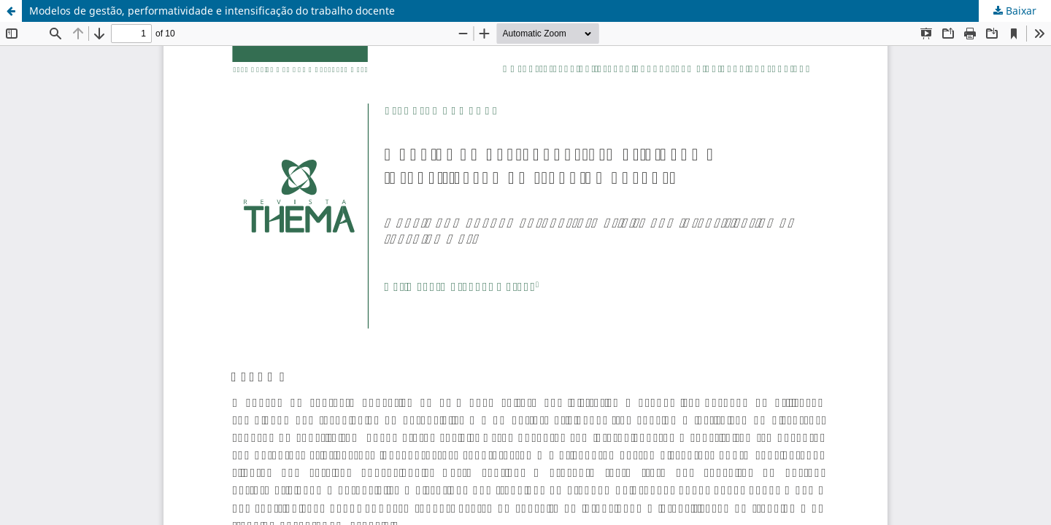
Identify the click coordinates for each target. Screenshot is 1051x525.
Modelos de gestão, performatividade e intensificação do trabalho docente (212, 11)
